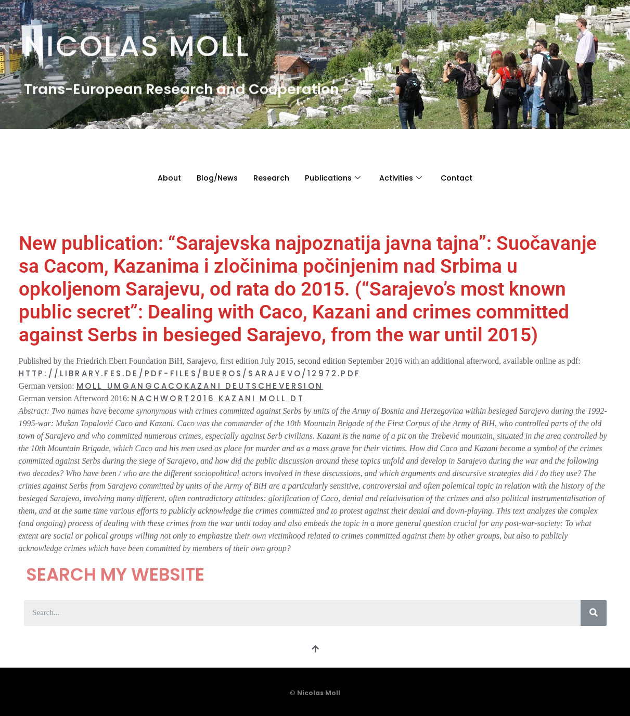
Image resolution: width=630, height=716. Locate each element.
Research (268, 177)
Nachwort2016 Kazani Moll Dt (217, 398)
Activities (403, 177)
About (162, 177)
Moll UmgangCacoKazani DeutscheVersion (199, 385)
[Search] (594, 613)
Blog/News (212, 177)
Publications (332, 177)
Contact (462, 177)
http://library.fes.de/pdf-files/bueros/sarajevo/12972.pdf (190, 373)
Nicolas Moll (137, 41)
